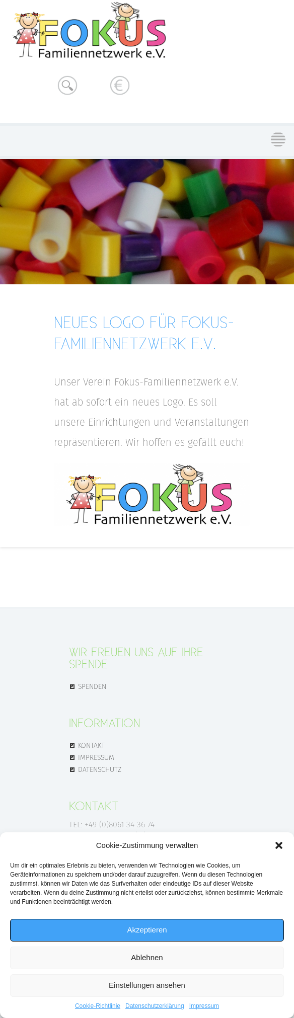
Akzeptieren (147, 929)
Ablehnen (147, 957)
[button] (279, 845)
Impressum (204, 1005)
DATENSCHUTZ (99, 768)
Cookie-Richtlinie (97, 1005)
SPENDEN (92, 685)
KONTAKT (91, 744)
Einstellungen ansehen (147, 985)
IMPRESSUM (96, 756)
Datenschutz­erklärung (154, 1005)
